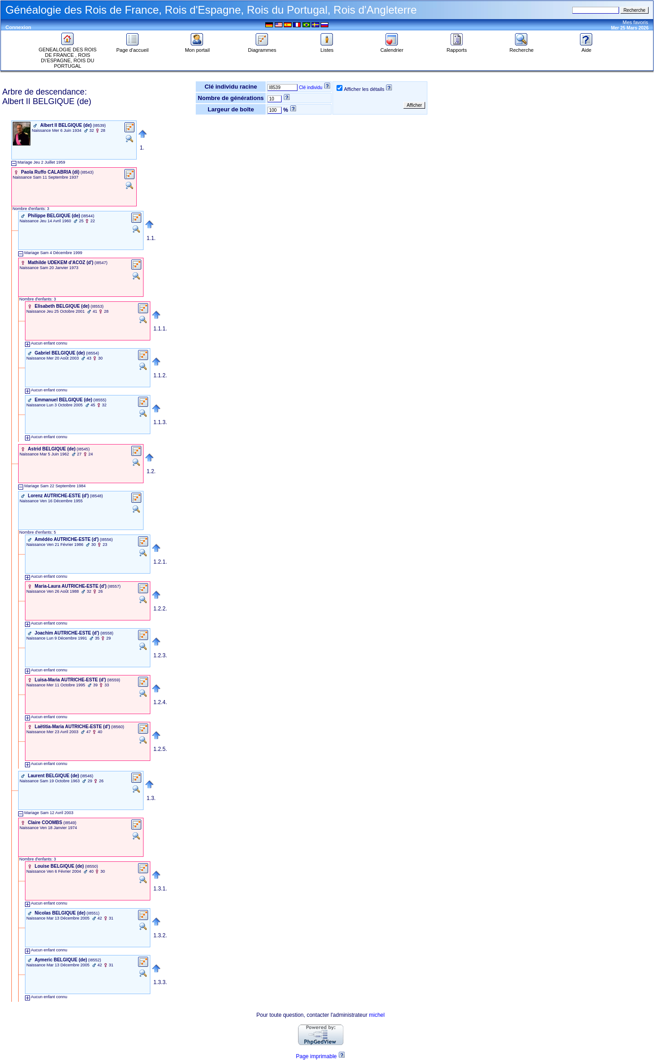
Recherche (522, 48)
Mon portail (197, 48)
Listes (327, 48)
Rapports (456, 48)
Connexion (18, 27)
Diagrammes (262, 48)
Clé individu (310, 87)
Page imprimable (316, 1056)
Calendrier (391, 48)
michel (377, 1015)
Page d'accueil (132, 48)
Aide (586, 48)
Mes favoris (635, 22)
